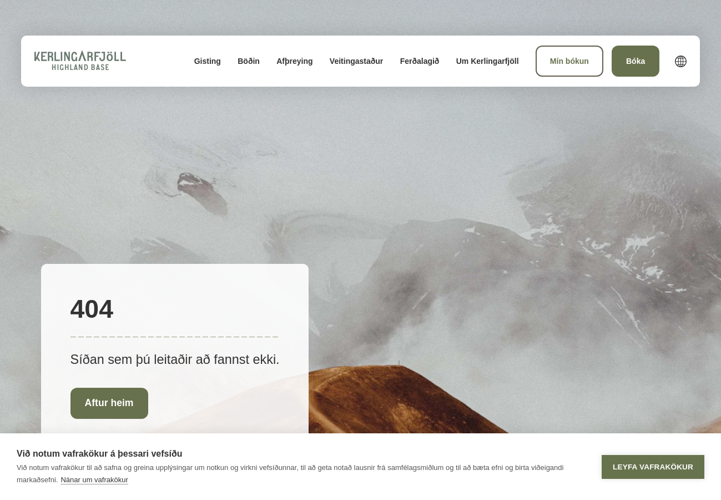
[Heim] (80, 61)
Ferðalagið (420, 61)
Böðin (249, 61)
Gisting (207, 61)
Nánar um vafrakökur (94, 480)
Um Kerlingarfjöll (487, 61)
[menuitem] (207, 61)
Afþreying (294, 61)
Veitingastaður (356, 61)
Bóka (635, 61)
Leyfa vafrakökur (653, 467)
